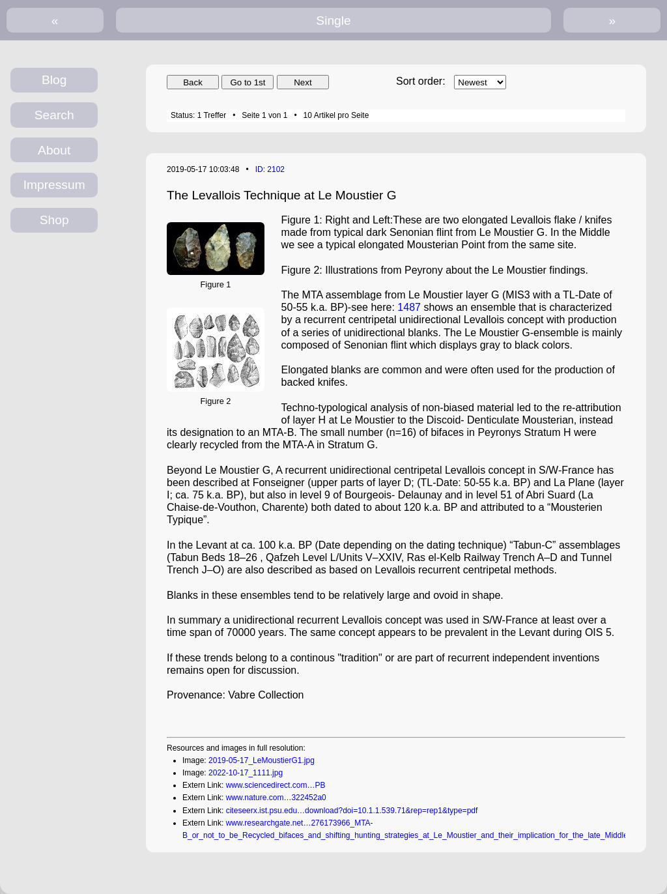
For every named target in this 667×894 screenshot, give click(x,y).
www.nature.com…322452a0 (276, 797)
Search (54, 115)
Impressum (54, 185)
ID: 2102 (270, 169)
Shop (54, 220)
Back (193, 82)
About (54, 150)
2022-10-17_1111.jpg (245, 772)
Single (333, 20)
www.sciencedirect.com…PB (276, 785)
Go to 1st (247, 82)
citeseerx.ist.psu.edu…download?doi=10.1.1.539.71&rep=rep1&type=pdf (352, 810)
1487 (409, 307)
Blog (54, 80)
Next (302, 82)
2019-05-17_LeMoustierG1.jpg (261, 760)
